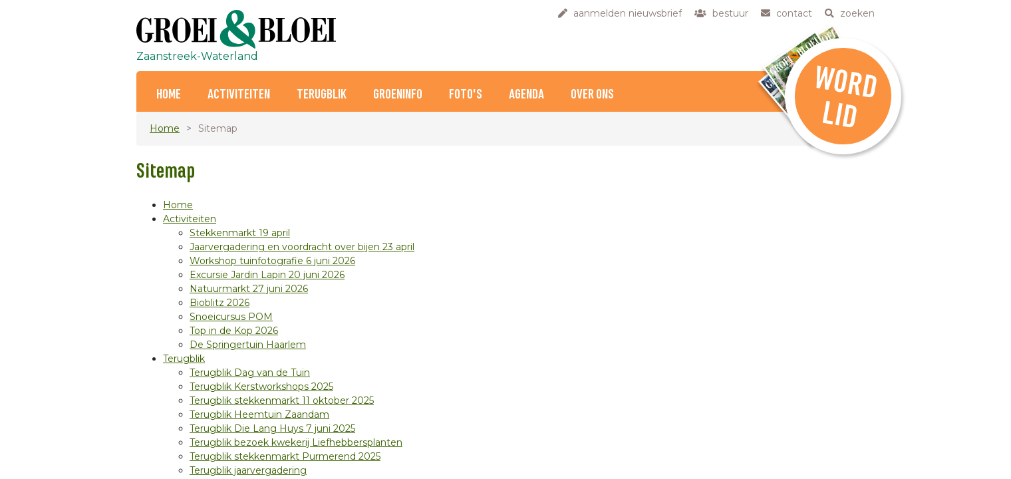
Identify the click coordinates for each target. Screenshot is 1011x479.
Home (168, 95)
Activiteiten (239, 95)
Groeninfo (397, 95)
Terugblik (322, 95)
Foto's (465, 95)
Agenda (526, 95)
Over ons (592, 95)
